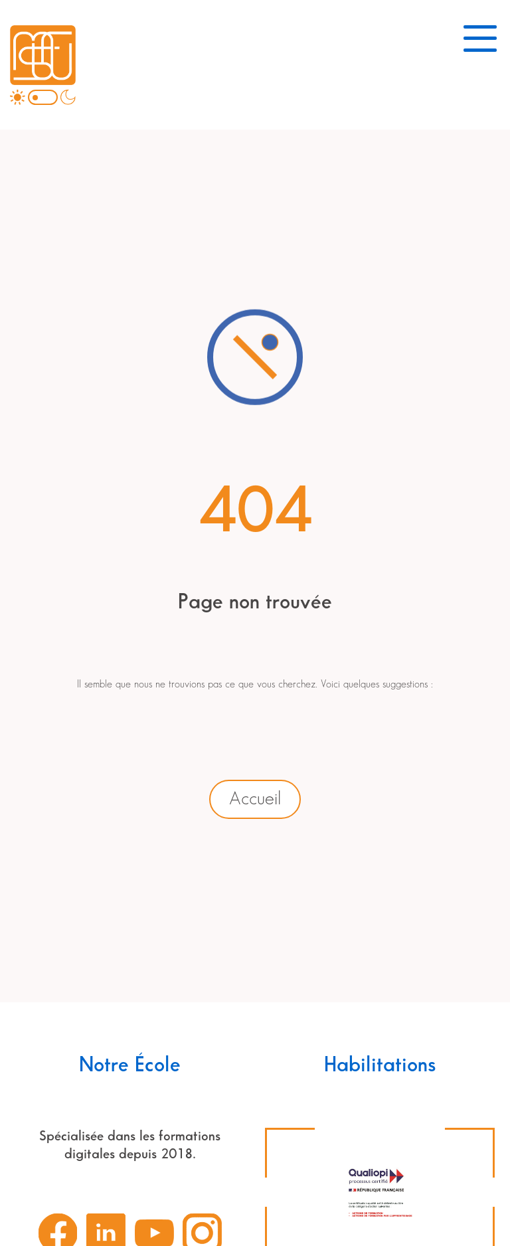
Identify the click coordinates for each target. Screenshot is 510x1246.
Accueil (255, 799)
